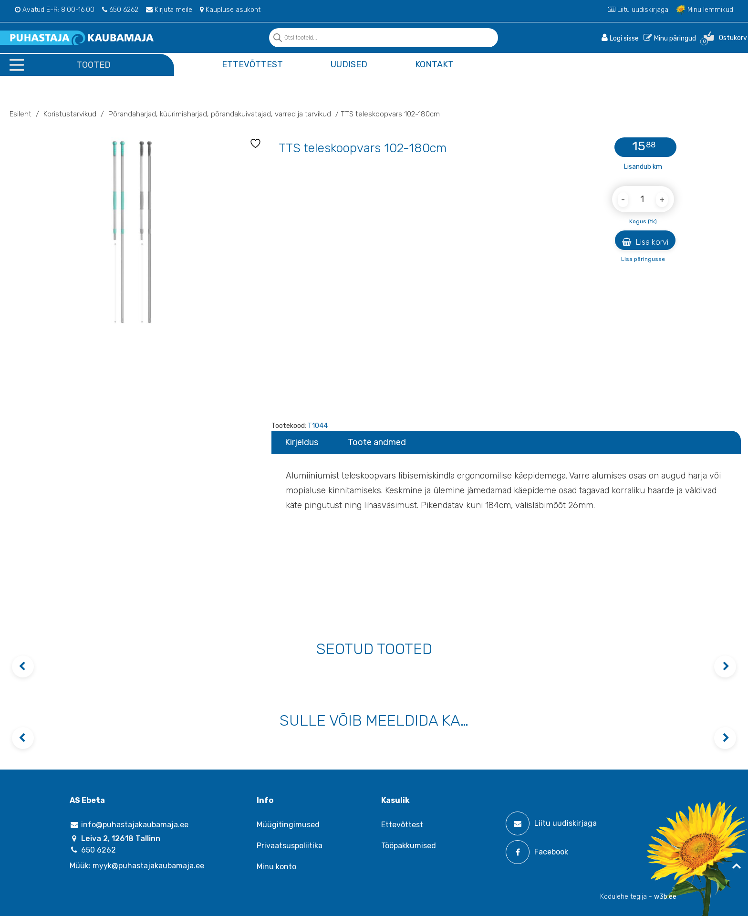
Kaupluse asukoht (230, 10)
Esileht (20, 114)
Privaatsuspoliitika (289, 845)
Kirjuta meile (169, 10)
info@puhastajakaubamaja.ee (129, 824)
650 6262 (120, 10)
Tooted (93, 65)
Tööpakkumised (408, 845)
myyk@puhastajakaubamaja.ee (148, 865)
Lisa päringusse (643, 259)
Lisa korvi (645, 242)
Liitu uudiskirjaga (638, 10)
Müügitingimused (288, 824)
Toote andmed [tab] (377, 442)
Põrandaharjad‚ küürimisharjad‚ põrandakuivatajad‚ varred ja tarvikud (219, 114)
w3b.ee (665, 897)
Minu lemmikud (704, 10)
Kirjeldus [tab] (301, 442)
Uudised (349, 64)
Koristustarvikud (69, 114)
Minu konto (276, 866)
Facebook (537, 852)
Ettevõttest (252, 64)
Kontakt (434, 64)
